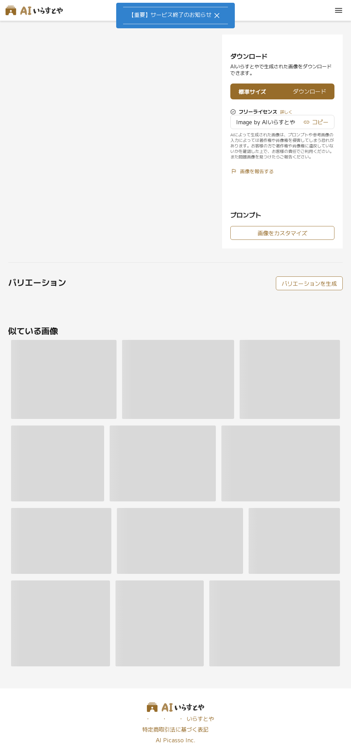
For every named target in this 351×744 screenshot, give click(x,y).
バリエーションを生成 (309, 283)
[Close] (216, 15)
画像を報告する (252, 171)
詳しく (286, 112)
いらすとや (200, 719)
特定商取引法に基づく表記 (175, 729)
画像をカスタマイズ (282, 233)
